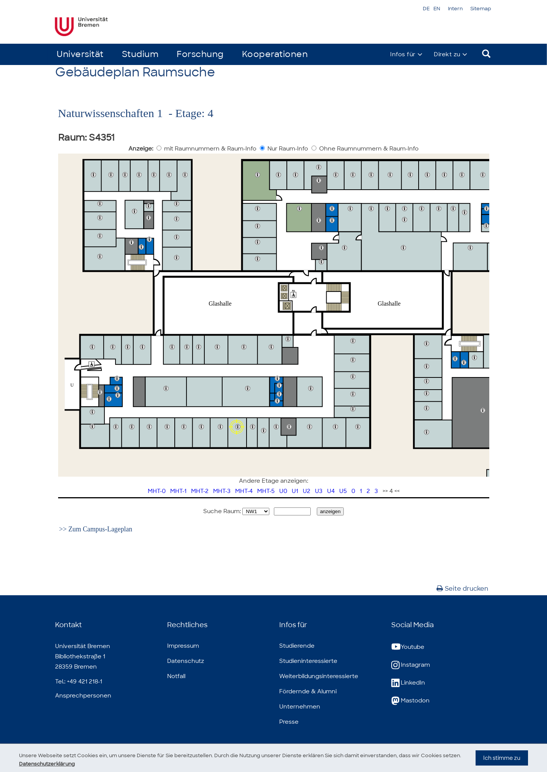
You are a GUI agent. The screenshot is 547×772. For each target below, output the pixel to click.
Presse (289, 722)
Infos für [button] (403, 54)
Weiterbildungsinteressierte (318, 676)
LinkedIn (408, 683)
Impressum (183, 646)
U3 (319, 491)
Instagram (410, 665)
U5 (343, 491)
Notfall (176, 676)
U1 (295, 491)
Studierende (297, 646)
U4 (331, 491)
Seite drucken (462, 589)
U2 (306, 491)
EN (436, 8)
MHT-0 (157, 491)
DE (426, 8)
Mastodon (410, 700)
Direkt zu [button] (447, 54)
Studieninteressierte (308, 661)
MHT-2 (200, 491)
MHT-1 (178, 491)
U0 (283, 491)
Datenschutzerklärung (70, 763)
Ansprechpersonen (83, 695)
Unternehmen (299, 706)
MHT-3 (222, 491)
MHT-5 (266, 491)
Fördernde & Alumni (308, 691)
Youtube (407, 647)
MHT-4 (244, 491)
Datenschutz (185, 661)
